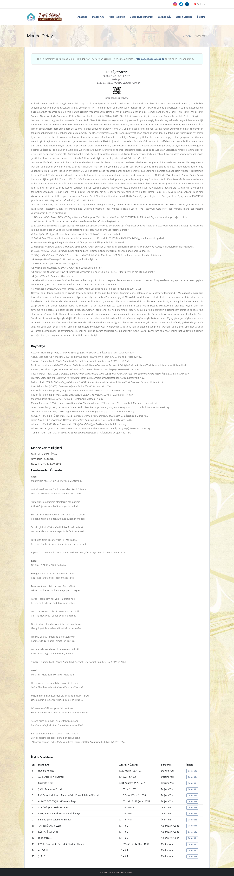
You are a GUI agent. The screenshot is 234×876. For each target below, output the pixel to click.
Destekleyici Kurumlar (141, 16)
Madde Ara (98, 16)
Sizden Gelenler (184, 16)
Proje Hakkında (117, 16)
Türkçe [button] (199, 4)
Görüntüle (192, 771)
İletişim (201, 16)
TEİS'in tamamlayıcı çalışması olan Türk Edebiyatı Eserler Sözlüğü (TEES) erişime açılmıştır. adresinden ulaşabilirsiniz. (115, 58)
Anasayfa (82, 16)
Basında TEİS (164, 16)
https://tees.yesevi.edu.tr (150, 58)
